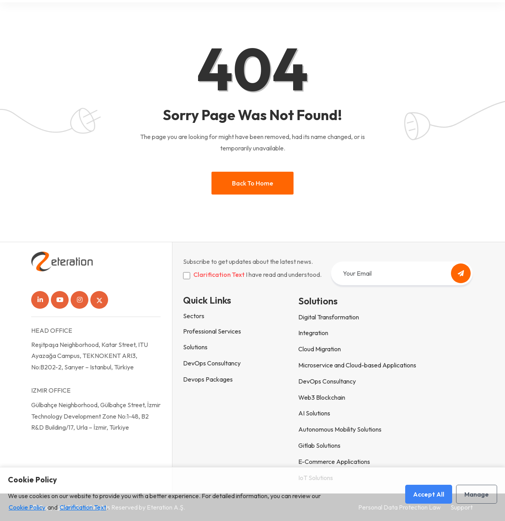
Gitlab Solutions (319, 445)
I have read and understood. (257, 274)
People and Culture (303, 16)
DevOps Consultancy (212, 363)
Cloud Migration (319, 349)
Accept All (428, 494)
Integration (313, 333)
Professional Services (212, 331)
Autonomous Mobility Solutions (340, 429)
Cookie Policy (27, 507)
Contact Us (404, 16)
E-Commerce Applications (334, 461)
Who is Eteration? (241, 16)
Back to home (252, 183)
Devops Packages (208, 379)
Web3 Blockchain (321, 397)
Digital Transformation (328, 317)
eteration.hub (360, 16)
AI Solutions (314, 413)
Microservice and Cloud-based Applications (357, 365)
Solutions (195, 347)
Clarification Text (219, 274)
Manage (476, 494)
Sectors (193, 316)
